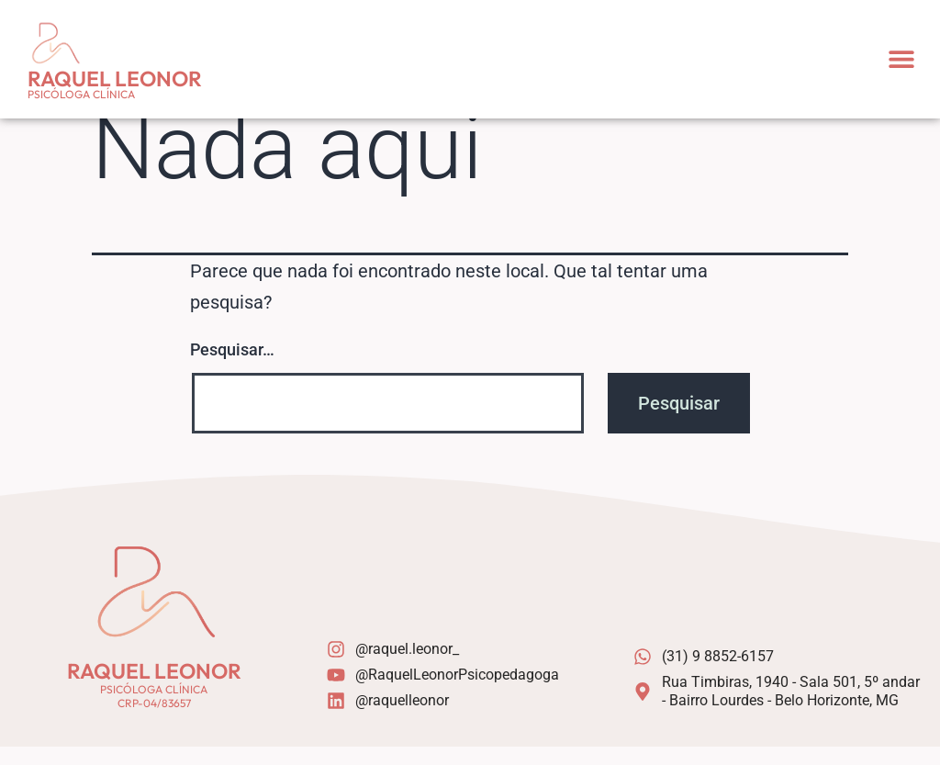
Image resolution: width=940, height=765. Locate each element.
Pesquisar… (232, 367)
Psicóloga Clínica (81, 94)
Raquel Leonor (115, 78)
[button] (901, 59)
